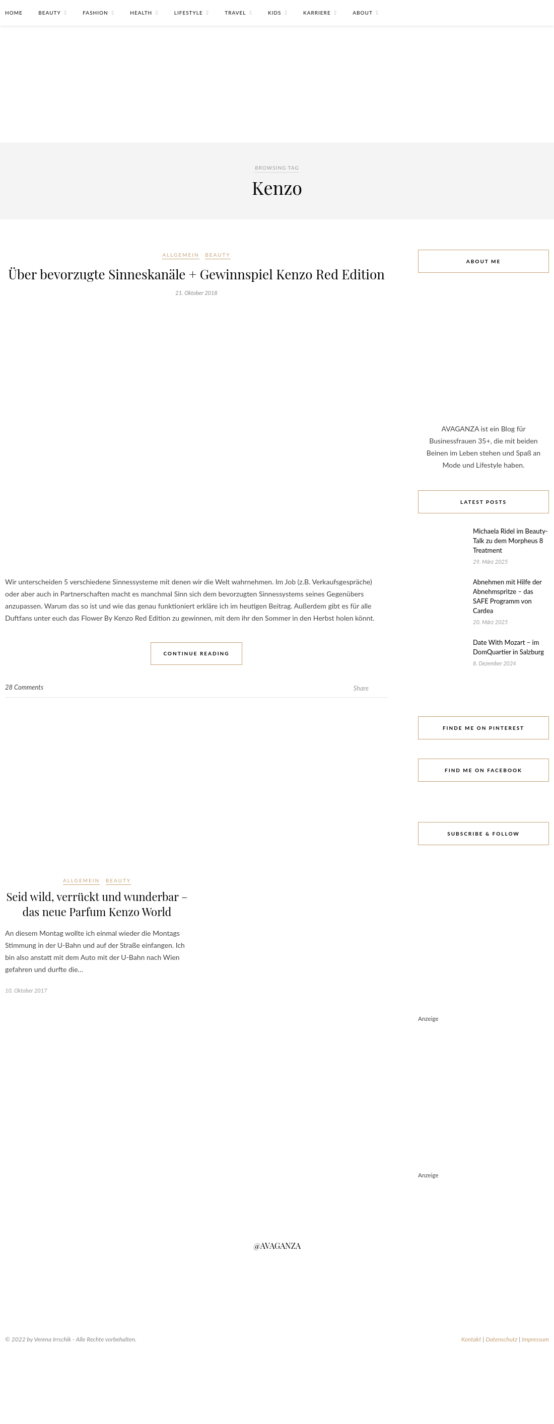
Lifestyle (188, 13)
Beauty (49, 13)
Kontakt (471, 1339)
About (363, 13)
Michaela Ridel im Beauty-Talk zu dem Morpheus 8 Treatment (510, 540)
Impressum (535, 1339)
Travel (235, 13)
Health (141, 13)
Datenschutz (501, 1339)
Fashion (95, 13)
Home (14, 13)
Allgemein (180, 255)
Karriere (317, 13)
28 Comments (24, 687)
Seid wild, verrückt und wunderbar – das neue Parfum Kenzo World (96, 904)
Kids (274, 13)
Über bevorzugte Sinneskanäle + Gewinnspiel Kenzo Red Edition (196, 274)
